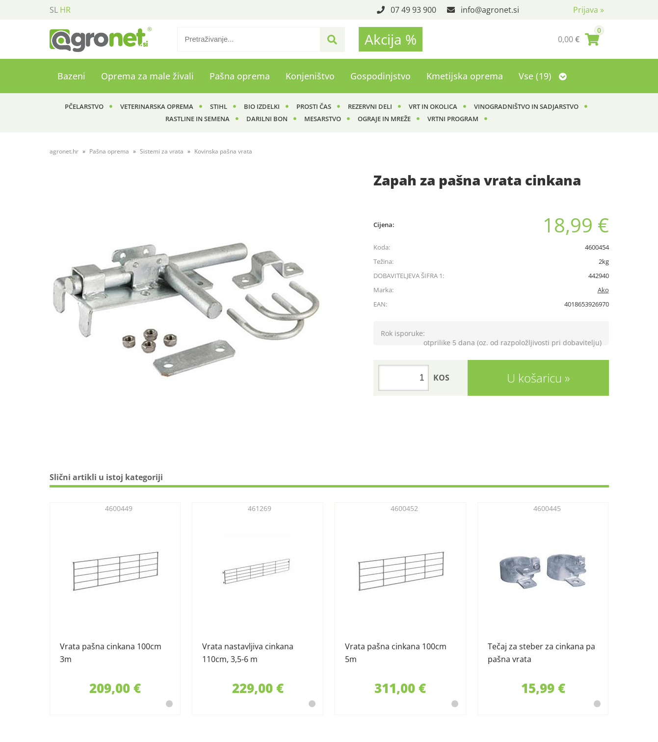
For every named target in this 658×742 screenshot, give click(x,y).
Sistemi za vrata (162, 151)
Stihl (218, 106)
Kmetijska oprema (464, 76)
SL (54, 9)
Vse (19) (543, 76)
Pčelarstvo (84, 106)
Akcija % (391, 39)
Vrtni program (452, 118)
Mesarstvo (322, 118)
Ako (603, 289)
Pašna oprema (240, 76)
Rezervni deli (370, 106)
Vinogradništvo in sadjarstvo (526, 106)
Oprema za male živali (147, 76)
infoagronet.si (490, 9)
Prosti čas (313, 106)
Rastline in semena (197, 118)
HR (65, 9)
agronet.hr (64, 151)
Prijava (588, 9)
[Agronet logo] (101, 39)
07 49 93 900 (413, 9)
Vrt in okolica (433, 106)
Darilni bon (267, 118)
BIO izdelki (262, 106)
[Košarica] (578, 39)
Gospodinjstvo (380, 76)
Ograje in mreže (384, 118)
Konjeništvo (310, 76)
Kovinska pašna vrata (223, 151)
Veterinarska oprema (156, 106)
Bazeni (71, 76)
